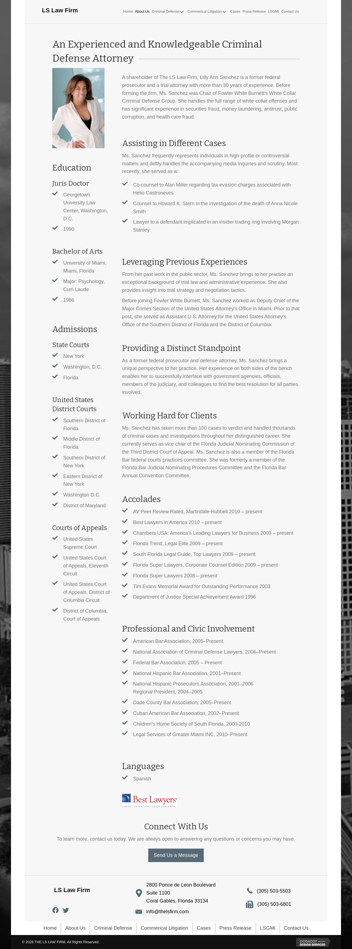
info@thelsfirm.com (167, 911)
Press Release (235, 928)
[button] (182, 12)
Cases (204, 928)
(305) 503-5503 (274, 891)
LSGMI (268, 928)
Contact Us (296, 928)
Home (50, 928)
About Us (75, 928)
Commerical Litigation (164, 928)
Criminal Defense (113, 928)
